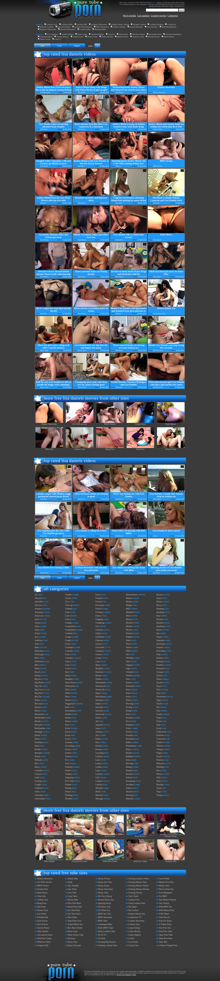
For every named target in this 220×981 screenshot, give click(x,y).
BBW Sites (102, 921)
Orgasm (129, 665)
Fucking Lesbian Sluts (107, 945)
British (37, 749)
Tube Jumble (49, 860)
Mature (129, 598)
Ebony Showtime (105, 889)
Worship (159, 784)
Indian (98, 704)
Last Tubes (49, 835)
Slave (158, 605)
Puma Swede (45, 39)
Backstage (39, 654)
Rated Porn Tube (75, 907)
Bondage (38, 732)
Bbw (37, 665)
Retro (128, 760)
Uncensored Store (80, 860)
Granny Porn (133, 900)
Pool (128, 714)
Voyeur (159, 756)
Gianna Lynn (78, 36)
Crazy (67, 644)
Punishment (131, 746)
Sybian (159, 675)
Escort (68, 732)
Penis (128, 693)
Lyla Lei (111, 34)
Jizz (97, 735)
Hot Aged (132, 907)
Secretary (130, 784)
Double (68, 714)
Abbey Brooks (107, 36)
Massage (99, 798)
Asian (37, 633)
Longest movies (158, 15)
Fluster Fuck (171, 448)
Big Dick (38, 693)
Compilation (70, 630)
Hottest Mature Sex (136, 914)
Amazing (38, 612)
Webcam (160, 763)
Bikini (37, 700)
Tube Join (49, 448)
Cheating (38, 795)
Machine (99, 788)
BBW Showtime (105, 917)
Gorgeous (99, 651)
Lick (97, 777)
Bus (36, 763)
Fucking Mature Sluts (137, 882)
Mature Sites (164, 886)
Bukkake (38, 760)
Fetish (67, 770)
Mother (129, 626)
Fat (66, 760)
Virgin (159, 753)
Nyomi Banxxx (63, 36)
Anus (37, 626)
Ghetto (98, 633)
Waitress (160, 760)
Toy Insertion (152, 27)
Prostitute (130, 739)
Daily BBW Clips (105, 928)
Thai (158, 693)
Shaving (129, 795)
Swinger (159, 672)
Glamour (99, 640)
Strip (158, 654)
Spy (158, 633)
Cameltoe (39, 770)
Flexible (68, 798)
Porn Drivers (140, 835)
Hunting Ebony (104, 903)
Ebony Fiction (104, 878)
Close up (69, 605)
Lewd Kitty (133, 942)
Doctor (68, 700)
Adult (70, 882)
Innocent (99, 707)
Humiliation (100, 696)
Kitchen (98, 746)
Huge (97, 693)
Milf (128, 609)
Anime (37, 623)
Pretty (128, 728)
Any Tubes (72, 889)
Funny (98, 616)
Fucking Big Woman (107, 942)
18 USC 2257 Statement (124, 974)
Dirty (67, 696)
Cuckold (68, 651)
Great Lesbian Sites (136, 903)
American (39, 616)
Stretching (160, 651)
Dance (68, 675)
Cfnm (37, 791)
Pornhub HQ (80, 835)
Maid (97, 791)
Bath (37, 658)
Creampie (69, 647)
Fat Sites (101, 938)
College (68, 623)
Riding (129, 767)
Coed (67, 619)
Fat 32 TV (102, 935)
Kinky (98, 739)
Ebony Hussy (103, 886)
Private (129, 732)
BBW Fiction (110, 423)
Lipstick (99, 784)
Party (128, 689)
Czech (67, 668)
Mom (128, 616)
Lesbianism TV (134, 917)
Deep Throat (70, 682)
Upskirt (159, 742)
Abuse (134, 974)
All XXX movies (80, 423)
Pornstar (129, 718)
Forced (98, 602)
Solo (158, 616)
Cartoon (38, 774)
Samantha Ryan (46, 36)
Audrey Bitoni (67, 34)
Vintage (159, 749)
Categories (173, 15)
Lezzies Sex (133, 945)
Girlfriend (99, 637)
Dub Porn (140, 448)
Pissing (129, 707)
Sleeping (160, 609)
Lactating (99, 753)
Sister (158, 598)
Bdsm (37, 668)
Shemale (129, 798)
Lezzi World (164, 878)
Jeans (97, 728)
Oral (128, 661)
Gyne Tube (72, 896)
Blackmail (39, 714)
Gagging (99, 619)
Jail (96, 721)
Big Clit (38, 686)
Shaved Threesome (67, 29)
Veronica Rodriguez (173, 34)
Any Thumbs (73, 886)
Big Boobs (39, 682)
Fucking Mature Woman (138, 889)
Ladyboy (99, 756)
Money (129, 619)
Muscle (129, 630)
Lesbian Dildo (67, 24)
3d (36, 594)
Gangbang (99, 623)
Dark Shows (171, 423)
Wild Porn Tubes (110, 860)
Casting (38, 781)
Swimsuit (160, 668)
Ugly (158, 725)
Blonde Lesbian (139, 24)
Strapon (159, 647)
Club (67, 612)
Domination (70, 711)
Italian (98, 718)
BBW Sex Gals (104, 914)
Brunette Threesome (48, 29)
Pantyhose (130, 686)
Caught (38, 784)
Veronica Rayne (138, 34)
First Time (69, 781)
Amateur (38, 609)
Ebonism (71, 938)
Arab (37, 630)
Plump (129, 711)
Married (98, 795)
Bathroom (39, 661)
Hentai (98, 675)
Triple (158, 718)
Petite (128, 700)
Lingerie (99, 781)
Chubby (68, 594)
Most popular (129, 15)
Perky (128, 696)
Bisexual (38, 704)
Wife (158, 777)
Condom (68, 633)
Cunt (67, 661)
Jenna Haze (123, 34)
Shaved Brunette (136, 27)
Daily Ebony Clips (75, 935)
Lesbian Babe (85, 29)
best (42, 46)
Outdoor (129, 675)
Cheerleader (40, 798)
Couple (68, 640)
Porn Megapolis (165, 893)
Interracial (99, 714)
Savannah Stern (155, 34)
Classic (68, 598)
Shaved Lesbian (64, 27)
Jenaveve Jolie (138, 36)
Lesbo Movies (134, 931)
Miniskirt (130, 612)
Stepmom (160, 640)
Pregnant (130, 725)
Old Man (130, 658)
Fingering (69, 777)
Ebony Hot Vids (105, 882)
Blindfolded (40, 718)
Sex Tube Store (74, 914)
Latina (98, 763)
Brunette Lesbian (47, 27)
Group (98, 658)
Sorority (159, 619)
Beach (37, 672)
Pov (127, 721)
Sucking (159, 661)
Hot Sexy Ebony (105, 896)
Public (128, 742)
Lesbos (131, 938)
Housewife (100, 689)
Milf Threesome (102, 27)
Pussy (128, 749)
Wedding (160, 767)
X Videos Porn (165, 924)
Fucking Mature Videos (138, 886)
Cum (67, 654)
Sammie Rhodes (97, 34)
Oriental (129, 672)
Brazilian (38, 742)
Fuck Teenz (133, 896)
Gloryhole (99, 647)
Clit (66, 602)
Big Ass (38, 679)
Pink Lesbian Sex (166, 889)
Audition (38, 640)
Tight (158, 700)
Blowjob (38, 725)
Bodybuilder (40, 728)
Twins (158, 721)
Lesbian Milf (82, 24)
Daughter (69, 679)
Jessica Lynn (92, 36)
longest (77, 46)
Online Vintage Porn (168, 945)
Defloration (70, 686)
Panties (129, 682)
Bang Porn (110, 448)
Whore (159, 774)
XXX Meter (164, 914)
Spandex (160, 623)
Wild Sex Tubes (140, 860)
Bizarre (38, 707)
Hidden (98, 679)
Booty (37, 739)
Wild (158, 781)
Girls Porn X (164, 917)
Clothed (68, 609)
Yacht (158, 788)
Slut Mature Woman (167, 900)
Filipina (68, 774)
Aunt (37, 644)
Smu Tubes (72, 917)
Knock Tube (73, 900)
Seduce (129, 788)
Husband (99, 700)
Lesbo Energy (134, 928)
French (98, 609)
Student (159, 658)
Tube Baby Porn (74, 921)
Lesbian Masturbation (83, 27)
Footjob (98, 598)
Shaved (129, 791)
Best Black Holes (75, 928)
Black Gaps (72, 931)
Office (128, 651)
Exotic (68, 739)
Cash (37, 777)
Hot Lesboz (133, 910)
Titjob (158, 704)
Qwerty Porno (171, 835)
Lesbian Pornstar (156, 24)
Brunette (38, 753)
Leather (98, 767)
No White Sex (104, 910)
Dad (67, 672)
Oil (127, 654)
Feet (67, 763)
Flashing (68, 795)
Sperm (159, 630)
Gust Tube (72, 893)
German (98, 630)
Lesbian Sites (134, 924)
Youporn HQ (171, 860)
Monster (129, 623)
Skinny (159, 602)
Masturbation (131, 594)
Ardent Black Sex (75, 924)
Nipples (129, 637)
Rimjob (129, 770)
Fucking (99, 612)
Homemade (100, 682)
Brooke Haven (154, 36)
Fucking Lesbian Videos (138, 878)
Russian (129, 774)
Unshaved (160, 739)
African (38, 605)
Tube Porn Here (165, 938)
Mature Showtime (49, 423)
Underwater (161, 732)
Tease (158, 686)
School (129, 777)
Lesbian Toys (52, 24)
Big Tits (38, 696)
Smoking (160, 612)
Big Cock (39, 689)
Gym (97, 661)
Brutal (37, 756)
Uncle (158, 728)
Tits (158, 707)
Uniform (160, 735)
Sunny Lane (82, 34)
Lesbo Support (134, 935)
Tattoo (159, 679)
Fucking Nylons (135, 893)
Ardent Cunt (80, 448)
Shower (159, 594)
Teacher (159, 682)
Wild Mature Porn (166, 910)
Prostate (129, 735)
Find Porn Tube (165, 931)
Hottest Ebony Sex (106, 900)
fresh (59, 46)
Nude (128, 640)
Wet (158, 770)
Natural (129, 633)
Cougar (68, 637)
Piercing (129, 704)
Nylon (128, 647)
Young (159, 795)
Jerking (98, 732)
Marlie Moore (122, 36)
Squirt (158, 637)
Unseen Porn (140, 423)
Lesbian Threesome (99, 24)
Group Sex (171, 24)
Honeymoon (100, 686)
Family (68, 753)
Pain (128, 679)
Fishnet (68, 784)
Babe (37, 647)
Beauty (38, 675)
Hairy (97, 665)
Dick (67, 689)
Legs (97, 770)
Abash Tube (73, 878)
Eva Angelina (52, 34)
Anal (37, 619)
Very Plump (164, 903)
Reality (129, 753)
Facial (67, 749)
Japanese (99, 725)
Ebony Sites (103, 893)
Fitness (68, 791)
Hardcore (99, 672)
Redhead (129, 756)
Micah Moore (169, 36)
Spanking (160, 626)
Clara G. (58, 39)
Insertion (99, 711)
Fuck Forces (110, 835)
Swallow (160, 665)
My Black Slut (104, 907)
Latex (97, 760)
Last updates (143, 15)
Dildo (67, 693)
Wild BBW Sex (165, 907)
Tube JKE (163, 942)
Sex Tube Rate (74, 910)
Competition (70, 626)
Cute (67, 665)
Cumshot (69, 658)
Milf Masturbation (169, 27)
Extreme (68, 742)
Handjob (99, 668)
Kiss (97, 742)
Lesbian (98, 774)
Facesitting (69, 746)
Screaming (130, 781)
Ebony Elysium (74, 945)
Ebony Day (72, 942)
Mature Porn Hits (166, 882)
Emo (67, 725)
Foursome (99, 605)
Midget (129, 605)
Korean (98, 749)
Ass (36, 637)
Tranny (159, 714)
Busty (37, 767)
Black (37, 711)
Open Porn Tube (166, 935)
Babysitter (39, 651)
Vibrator (159, 746)
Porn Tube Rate (74, 903)
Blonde (38, 721)
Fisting (68, 788)
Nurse (128, 644)
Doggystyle (70, 704)
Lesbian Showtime (136, 921)
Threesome (161, 696)
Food (97, 594)
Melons (129, 602)
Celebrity (39, 788)
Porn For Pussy (165, 921)
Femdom (69, 767)
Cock (67, 616)
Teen (158, 689)
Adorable (39, 602)
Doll (67, 707)
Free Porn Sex (165, 928)
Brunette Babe (100, 29)
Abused (38, 598)
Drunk (68, 718)
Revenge (129, 763)
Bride (37, 746)
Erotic (67, 728)
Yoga (158, 791)
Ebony (68, 721)
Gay (97, 626)
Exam (67, 735)
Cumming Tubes (105, 924)
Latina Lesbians (119, 27)
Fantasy (68, 756)
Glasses (98, 644)
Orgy (128, 668)
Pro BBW (163, 896)
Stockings (160, 644)
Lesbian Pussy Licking (120, 24)
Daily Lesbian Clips (106, 931)
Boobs (37, 735)
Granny (98, 654)
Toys (158, 711)
